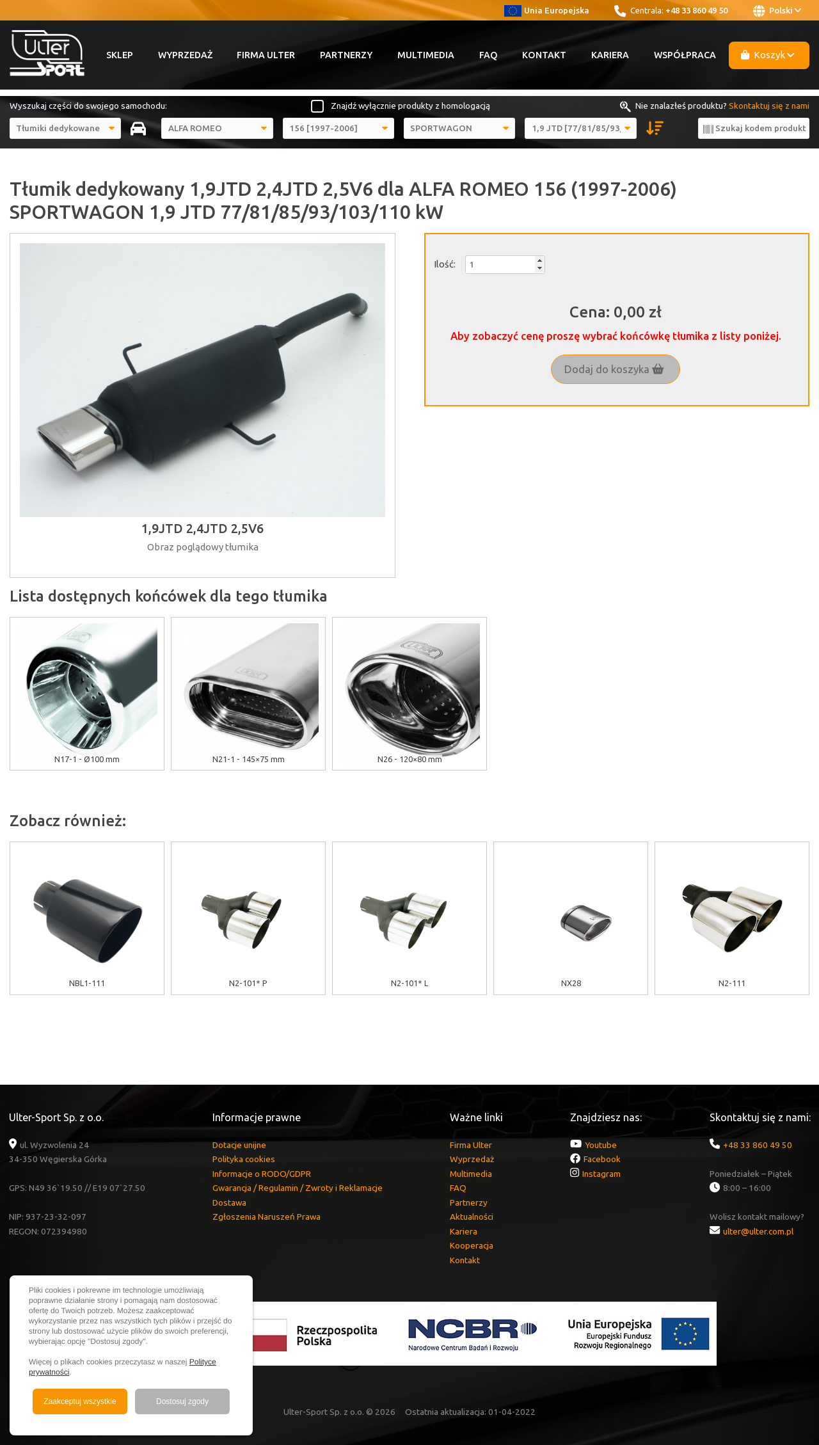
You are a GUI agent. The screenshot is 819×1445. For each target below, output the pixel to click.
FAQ (488, 55)
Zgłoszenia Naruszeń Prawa (266, 1216)
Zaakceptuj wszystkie (80, 1401)
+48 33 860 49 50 (696, 10)
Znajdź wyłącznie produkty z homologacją (410, 105)
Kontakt (544, 55)
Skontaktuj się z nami (769, 105)
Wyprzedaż (185, 55)
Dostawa (229, 1202)
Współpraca (685, 55)
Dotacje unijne (239, 1145)
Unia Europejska (546, 10)
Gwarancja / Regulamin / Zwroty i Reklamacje (297, 1188)
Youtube (601, 1145)
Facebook (602, 1159)
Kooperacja (471, 1245)
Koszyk (768, 54)
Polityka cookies (243, 1159)
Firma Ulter (266, 55)
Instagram (601, 1174)
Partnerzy (346, 55)
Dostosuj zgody (182, 1401)
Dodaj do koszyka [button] (614, 369)
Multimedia (425, 55)
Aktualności (471, 1216)
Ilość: (445, 264)
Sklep (119, 55)
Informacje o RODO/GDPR (261, 1174)
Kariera (610, 55)
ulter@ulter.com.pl (758, 1231)
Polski (777, 11)
